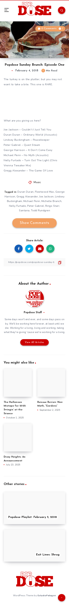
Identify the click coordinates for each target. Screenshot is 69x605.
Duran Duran (25, 192)
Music (37, 182)
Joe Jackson (46, 196)
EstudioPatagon (47, 595)
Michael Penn (31, 201)
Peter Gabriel (35, 206)
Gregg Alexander (27, 196)
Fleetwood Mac (44, 192)
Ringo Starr (52, 206)
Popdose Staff (33, 312)
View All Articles (34, 342)
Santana (24, 210)
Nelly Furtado (17, 206)
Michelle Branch (51, 201)
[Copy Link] (34, 262)
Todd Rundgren (40, 210)
